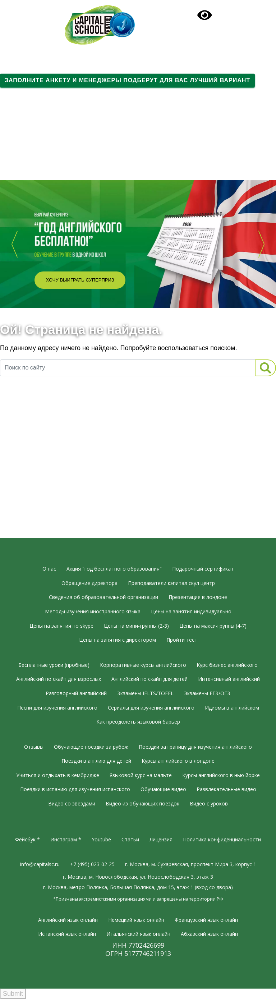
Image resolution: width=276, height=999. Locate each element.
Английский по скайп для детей (149, 678)
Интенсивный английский (229, 678)
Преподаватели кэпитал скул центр (171, 583)
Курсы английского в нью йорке (221, 775)
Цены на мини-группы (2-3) (136, 625)
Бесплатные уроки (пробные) (53, 664)
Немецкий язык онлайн (136, 919)
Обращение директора (89, 583)
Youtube (101, 839)
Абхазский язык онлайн (209, 933)
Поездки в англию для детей (96, 760)
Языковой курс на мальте (141, 775)
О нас (49, 568)
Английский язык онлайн (68, 919)
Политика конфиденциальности (222, 839)
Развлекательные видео (226, 789)
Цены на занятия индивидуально (191, 611)
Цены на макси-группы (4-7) (213, 625)
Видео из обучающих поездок (142, 803)
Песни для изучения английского (57, 707)
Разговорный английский (76, 693)
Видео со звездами (71, 803)
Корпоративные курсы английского (143, 664)
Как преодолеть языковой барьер (138, 721)
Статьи (130, 839)
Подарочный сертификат (221, 14)
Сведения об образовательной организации (103, 597)
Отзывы (33, 746)
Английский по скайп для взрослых (58, 678)
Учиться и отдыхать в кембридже (57, 775)
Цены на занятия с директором (117, 639)
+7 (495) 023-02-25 (36, 11)
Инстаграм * (65, 839)
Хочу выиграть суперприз (80, 280)
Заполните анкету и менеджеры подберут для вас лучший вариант (127, 80)
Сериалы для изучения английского (151, 707)
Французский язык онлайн (206, 919)
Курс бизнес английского (227, 664)
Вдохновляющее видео (35, 161)
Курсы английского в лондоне (178, 760)
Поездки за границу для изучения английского (195, 746)
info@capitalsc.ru (40, 864)
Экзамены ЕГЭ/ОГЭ (207, 693)
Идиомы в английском (232, 707)
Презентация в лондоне (198, 597)
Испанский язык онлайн (67, 933)
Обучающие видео (163, 789)
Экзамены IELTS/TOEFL (145, 693)
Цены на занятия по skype (61, 625)
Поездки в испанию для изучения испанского (75, 789)
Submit (13, 993)
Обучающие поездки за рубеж (91, 746)
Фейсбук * (27, 839)
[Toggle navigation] (138, 52)
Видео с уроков (209, 803)
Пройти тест (181, 639)
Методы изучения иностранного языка (93, 611)
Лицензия (161, 839)
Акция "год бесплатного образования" (114, 568)
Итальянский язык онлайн (138, 933)
